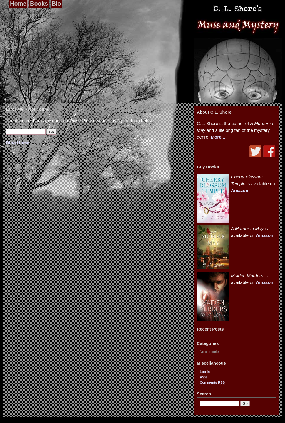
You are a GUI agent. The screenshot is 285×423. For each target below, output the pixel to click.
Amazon (239, 190)
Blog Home (17, 142)
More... (218, 136)
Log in (205, 371)
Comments (212, 382)
